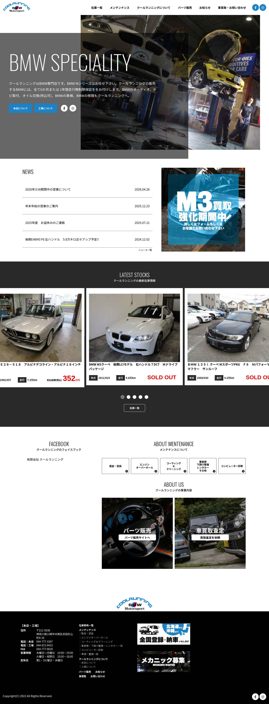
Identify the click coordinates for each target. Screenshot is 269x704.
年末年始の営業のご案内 (41, 206)
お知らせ (100, 671)
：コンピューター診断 (91, 650)
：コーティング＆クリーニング (96, 641)
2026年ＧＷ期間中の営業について (48, 189)
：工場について (87, 666)
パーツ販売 (85, 671)
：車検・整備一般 (88, 654)
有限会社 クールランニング (45, 459)
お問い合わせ (97, 676)
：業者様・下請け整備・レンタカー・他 (101, 645)
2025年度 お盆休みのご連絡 (45, 222)
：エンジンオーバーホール (93, 637)
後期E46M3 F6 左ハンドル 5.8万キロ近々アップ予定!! (62, 239)
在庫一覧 (134, 408)
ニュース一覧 (145, 249)
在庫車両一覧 (86, 625)
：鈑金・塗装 (86, 633)
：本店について (87, 662)
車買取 (82, 676)
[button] (264, 339)
